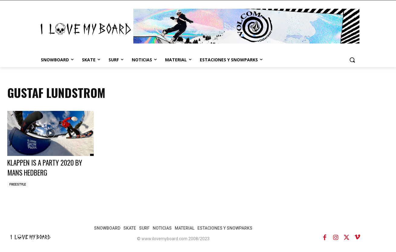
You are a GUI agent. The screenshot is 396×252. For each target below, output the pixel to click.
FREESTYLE (17, 184)
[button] (352, 60)
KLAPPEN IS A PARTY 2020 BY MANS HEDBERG (48, 167)
